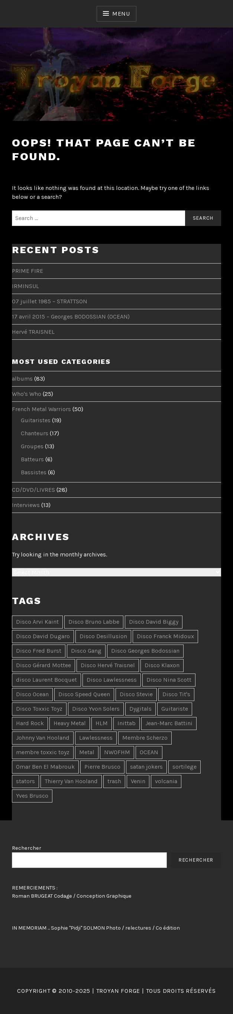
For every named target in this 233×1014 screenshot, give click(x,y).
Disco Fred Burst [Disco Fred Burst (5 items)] (38, 650)
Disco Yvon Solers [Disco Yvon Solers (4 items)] (96, 708)
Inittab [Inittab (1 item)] (126, 723)
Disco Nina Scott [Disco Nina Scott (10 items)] (168, 679)
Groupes (32, 446)
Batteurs (32, 459)
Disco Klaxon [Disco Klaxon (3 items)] (162, 665)
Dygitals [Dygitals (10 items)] (140, 708)
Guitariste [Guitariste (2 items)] (174, 708)
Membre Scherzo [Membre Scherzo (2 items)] (145, 737)
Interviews (26, 504)
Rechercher (26, 848)
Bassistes (33, 472)
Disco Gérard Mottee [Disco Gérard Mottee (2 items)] (43, 665)
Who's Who (26, 393)
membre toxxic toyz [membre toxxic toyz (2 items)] (42, 752)
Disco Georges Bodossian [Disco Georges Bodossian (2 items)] (145, 650)
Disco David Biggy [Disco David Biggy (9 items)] (153, 621)
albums (22, 378)
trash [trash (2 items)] (114, 781)
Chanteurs (34, 433)
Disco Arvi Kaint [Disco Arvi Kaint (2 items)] (37, 621)
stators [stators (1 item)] (25, 781)
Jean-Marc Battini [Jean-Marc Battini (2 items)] (168, 723)
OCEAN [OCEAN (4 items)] (149, 752)
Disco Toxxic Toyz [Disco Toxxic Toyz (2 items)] (39, 708)
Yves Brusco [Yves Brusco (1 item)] (32, 795)
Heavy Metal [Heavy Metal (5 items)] (70, 723)
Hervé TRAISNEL (33, 331)
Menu (121, 13)
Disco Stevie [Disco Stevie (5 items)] (136, 694)
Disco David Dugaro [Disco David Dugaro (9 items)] (43, 636)
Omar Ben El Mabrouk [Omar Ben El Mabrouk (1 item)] (45, 766)
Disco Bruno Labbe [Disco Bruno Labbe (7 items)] (93, 621)
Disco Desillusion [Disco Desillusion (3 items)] (103, 636)
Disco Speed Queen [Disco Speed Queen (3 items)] (84, 694)
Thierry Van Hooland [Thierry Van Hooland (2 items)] (71, 781)
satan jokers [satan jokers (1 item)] (146, 766)
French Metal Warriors (41, 409)
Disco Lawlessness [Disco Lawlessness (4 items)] (112, 679)
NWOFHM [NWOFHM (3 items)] (117, 752)
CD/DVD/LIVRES (33, 489)
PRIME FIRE (27, 270)
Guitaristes (36, 420)
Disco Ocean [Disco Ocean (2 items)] (32, 694)
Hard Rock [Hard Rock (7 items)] (30, 723)
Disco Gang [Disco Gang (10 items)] (86, 650)
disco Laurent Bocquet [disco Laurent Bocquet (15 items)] (46, 679)
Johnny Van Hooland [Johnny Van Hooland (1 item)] (42, 737)
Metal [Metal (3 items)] (86, 752)
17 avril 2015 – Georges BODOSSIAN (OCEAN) (71, 316)
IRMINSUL (25, 286)
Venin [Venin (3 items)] (138, 781)
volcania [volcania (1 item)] (166, 781)
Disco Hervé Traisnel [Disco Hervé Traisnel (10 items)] (108, 665)
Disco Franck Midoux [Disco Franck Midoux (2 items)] (165, 636)
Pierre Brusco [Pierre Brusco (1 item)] (102, 766)
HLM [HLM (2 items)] (102, 723)
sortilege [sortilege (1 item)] (184, 766)
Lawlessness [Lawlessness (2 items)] (96, 737)
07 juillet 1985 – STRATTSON (49, 301)
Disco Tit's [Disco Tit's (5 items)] (176, 694)
